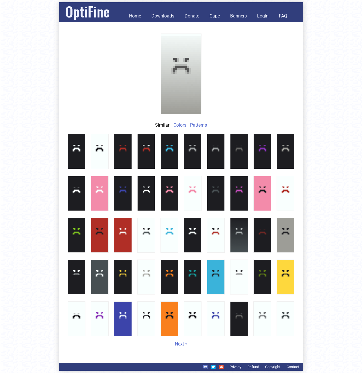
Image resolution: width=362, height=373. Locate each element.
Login (263, 16)
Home (135, 16)
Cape (215, 16)
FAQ (283, 16)
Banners (238, 16)
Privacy (235, 367)
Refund (253, 367)
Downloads (162, 16)
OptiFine (87, 11)
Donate (192, 16)
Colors (179, 125)
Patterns (198, 125)
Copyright (272, 367)
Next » (181, 344)
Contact (293, 367)
